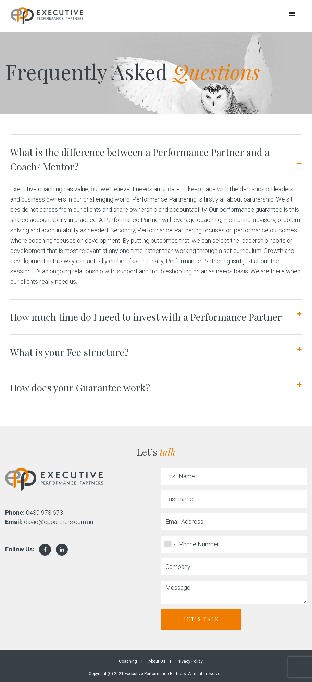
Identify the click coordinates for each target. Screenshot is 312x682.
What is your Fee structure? (69, 352)
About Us (156, 661)
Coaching (128, 661)
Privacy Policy (190, 661)
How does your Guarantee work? (80, 387)
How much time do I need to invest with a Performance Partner (146, 316)
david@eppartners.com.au (58, 521)
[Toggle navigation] (291, 16)
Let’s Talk (201, 619)
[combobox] (169, 544)
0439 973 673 (44, 512)
